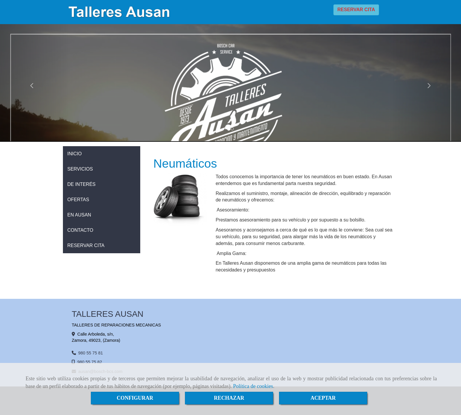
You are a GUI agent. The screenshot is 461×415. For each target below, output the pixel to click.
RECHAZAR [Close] (229, 398)
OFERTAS (78, 199)
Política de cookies (253, 386)
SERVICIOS (80, 168)
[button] (34, 83)
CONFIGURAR (135, 398)
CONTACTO (80, 230)
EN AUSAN (79, 214)
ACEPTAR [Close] (323, 398)
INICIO (74, 153)
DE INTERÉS (81, 184)
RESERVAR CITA (356, 9)
